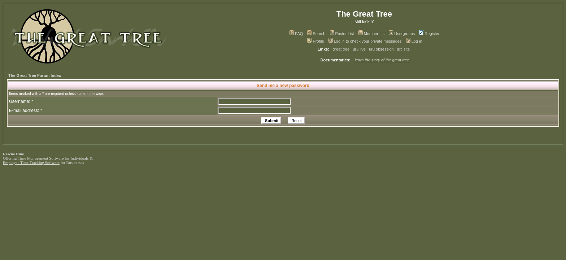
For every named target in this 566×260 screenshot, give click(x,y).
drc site (403, 49)
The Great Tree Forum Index (34, 75)
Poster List (342, 33)
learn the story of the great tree (382, 60)
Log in (414, 41)
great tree (340, 49)
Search (316, 33)
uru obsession (381, 49)
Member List (372, 33)
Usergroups (402, 33)
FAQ (296, 33)
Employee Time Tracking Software (31, 162)
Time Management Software (41, 158)
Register (429, 33)
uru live (359, 49)
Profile (315, 41)
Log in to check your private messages (365, 41)
